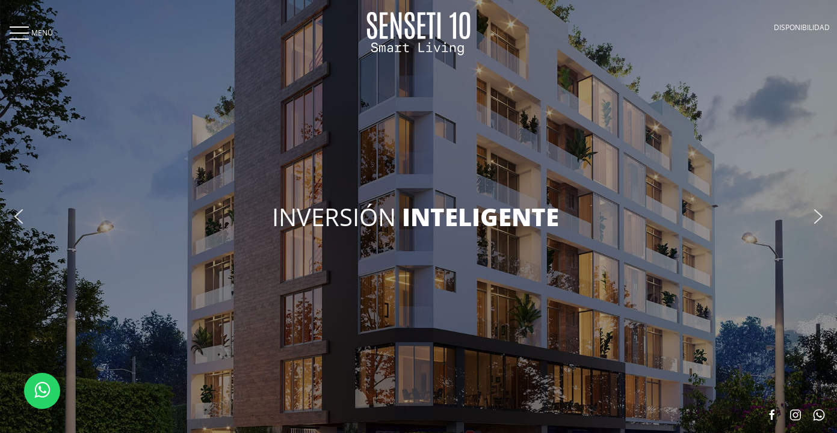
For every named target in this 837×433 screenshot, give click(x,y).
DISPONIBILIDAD (802, 27)
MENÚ (30, 32)
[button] (18, 216)
